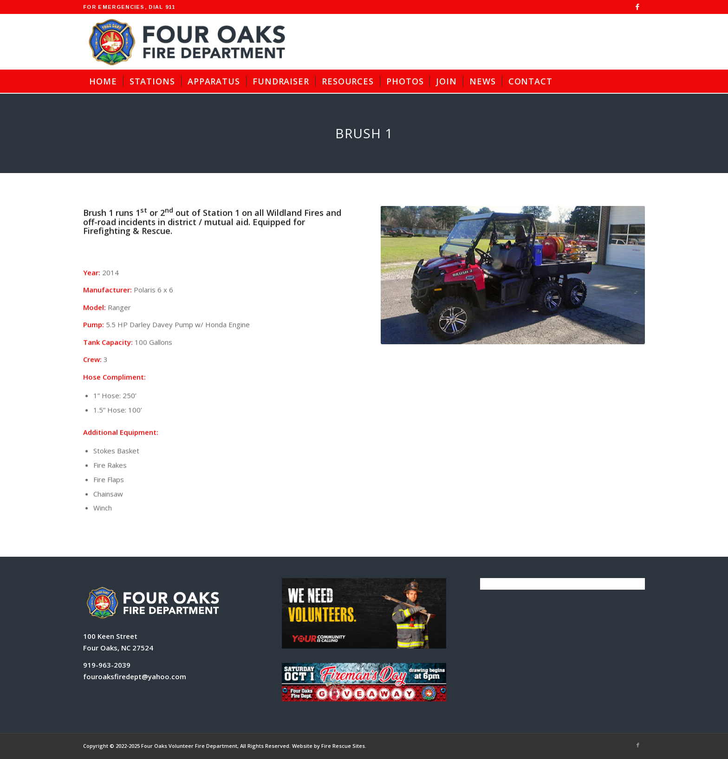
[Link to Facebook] (638, 7)
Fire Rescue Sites (343, 745)
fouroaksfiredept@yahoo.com (134, 676)
